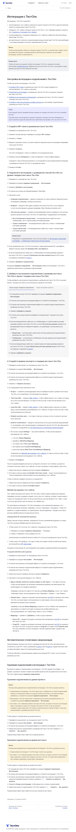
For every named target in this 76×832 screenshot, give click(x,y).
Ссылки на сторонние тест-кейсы (24, 32)
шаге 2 (39, 647)
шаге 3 (49, 647)
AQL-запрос (34, 398)
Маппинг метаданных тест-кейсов (34, 453)
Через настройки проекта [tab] (44, 287)
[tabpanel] (38, 323)
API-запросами (26, 544)
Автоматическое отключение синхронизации (46, 428)
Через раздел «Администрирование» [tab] (21, 287)
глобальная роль (22, 66)
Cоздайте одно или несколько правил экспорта (26, 102)
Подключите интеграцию (18, 92)
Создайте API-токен (16, 87)
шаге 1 (29, 258)
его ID (50, 597)
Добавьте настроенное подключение (22, 97)
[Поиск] (66, 3)
